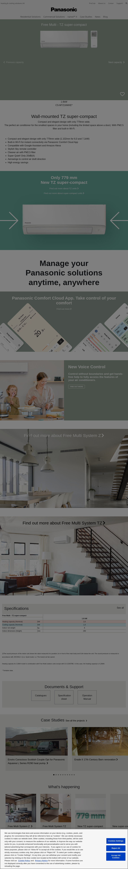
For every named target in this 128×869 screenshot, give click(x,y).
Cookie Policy (24, 861)
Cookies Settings (115, 841)
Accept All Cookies (115, 856)
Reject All (116, 848)
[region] (64, 849)
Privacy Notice (41, 861)
